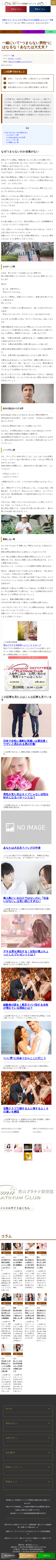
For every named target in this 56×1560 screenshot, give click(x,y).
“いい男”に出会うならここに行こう (24, 1058)
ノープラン (18, 58)
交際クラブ (5, 32)
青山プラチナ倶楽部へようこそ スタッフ (20, 61)
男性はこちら (40, 9)
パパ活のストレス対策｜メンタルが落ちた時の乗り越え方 (29, 1313)
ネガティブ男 (12, 135)
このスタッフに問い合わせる (28, 658)
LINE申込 (46, 1556)
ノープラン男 (12, 140)
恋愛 (28, 32)
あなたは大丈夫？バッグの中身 (22, 848)
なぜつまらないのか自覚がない (16, 132)
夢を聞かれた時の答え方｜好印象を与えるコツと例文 (41, 1263)
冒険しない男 (12, 142)
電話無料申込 (10, 1556)
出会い (17, 32)
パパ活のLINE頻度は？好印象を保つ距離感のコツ (18, 1263)
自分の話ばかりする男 (15, 137)
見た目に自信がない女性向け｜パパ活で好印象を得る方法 (29, 1263)
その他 (50, 32)
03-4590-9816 (14, 682)
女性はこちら (16, 9)
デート (39, 32)
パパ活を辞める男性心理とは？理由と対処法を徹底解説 (5, 1313)
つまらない (11, 58)
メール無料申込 (28, 1556)
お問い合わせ (40, 682)
